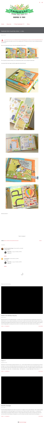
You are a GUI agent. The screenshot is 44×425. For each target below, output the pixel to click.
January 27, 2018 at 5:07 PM (17, 251)
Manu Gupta (9, 251)
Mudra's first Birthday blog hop (9, 315)
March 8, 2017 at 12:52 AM (18, 248)
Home (2, 24)
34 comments (6, 371)
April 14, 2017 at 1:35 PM (14, 258)
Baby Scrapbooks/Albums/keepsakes (11, 240)
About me (9, 24)
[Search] (39, 1)
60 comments (6, 326)
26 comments (6, 416)
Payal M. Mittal (6, 258)
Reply (5, 256)
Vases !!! (3, 360)
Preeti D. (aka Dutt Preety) (8, 248)
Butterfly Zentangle (6, 405)
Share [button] (40, 240)
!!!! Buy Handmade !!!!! (19, 24)
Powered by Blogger (22, 422)
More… (28, 24)
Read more (41, 326)
